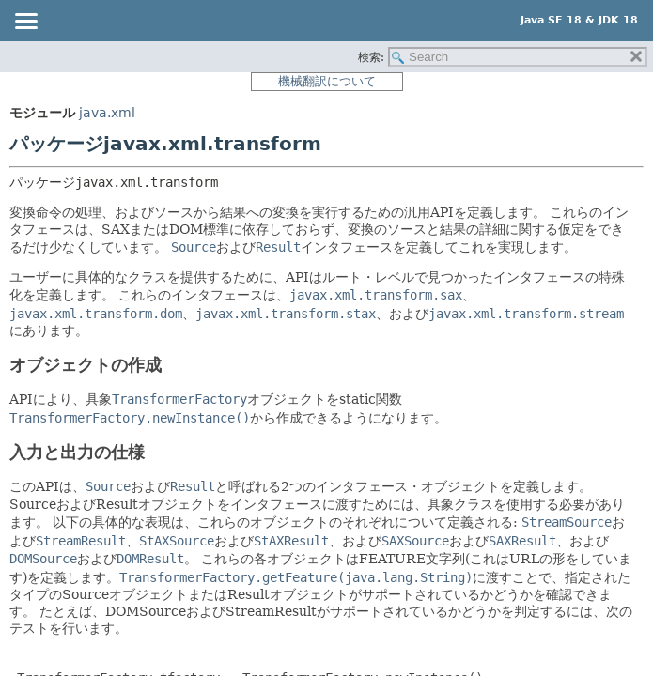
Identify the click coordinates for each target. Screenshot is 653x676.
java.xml (107, 112)
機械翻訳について (327, 81)
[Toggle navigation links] (25, 22)
